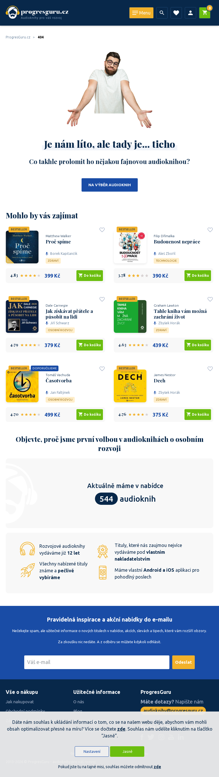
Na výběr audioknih (109, 185)
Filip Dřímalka (164, 236)
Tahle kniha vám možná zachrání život (180, 313)
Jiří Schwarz (57, 323)
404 (41, 37)
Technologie (166, 260)
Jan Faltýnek (58, 392)
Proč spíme (58, 242)
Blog (77, 711)
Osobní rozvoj (60, 330)
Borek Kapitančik (61, 253)
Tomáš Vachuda (58, 375)
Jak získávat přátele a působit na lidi (69, 313)
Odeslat (183, 662)
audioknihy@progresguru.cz (173, 710)
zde (121, 728)
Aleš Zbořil (164, 253)
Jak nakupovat (20, 701)
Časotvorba (59, 381)
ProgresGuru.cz (18, 37)
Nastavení (92, 751)
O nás (78, 701)
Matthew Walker (58, 236)
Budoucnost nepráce (177, 242)
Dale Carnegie (57, 305)
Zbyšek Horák (167, 323)
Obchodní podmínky (25, 711)
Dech (159, 381)
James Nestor (165, 375)
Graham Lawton (166, 305)
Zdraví (53, 260)
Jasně (127, 751)
